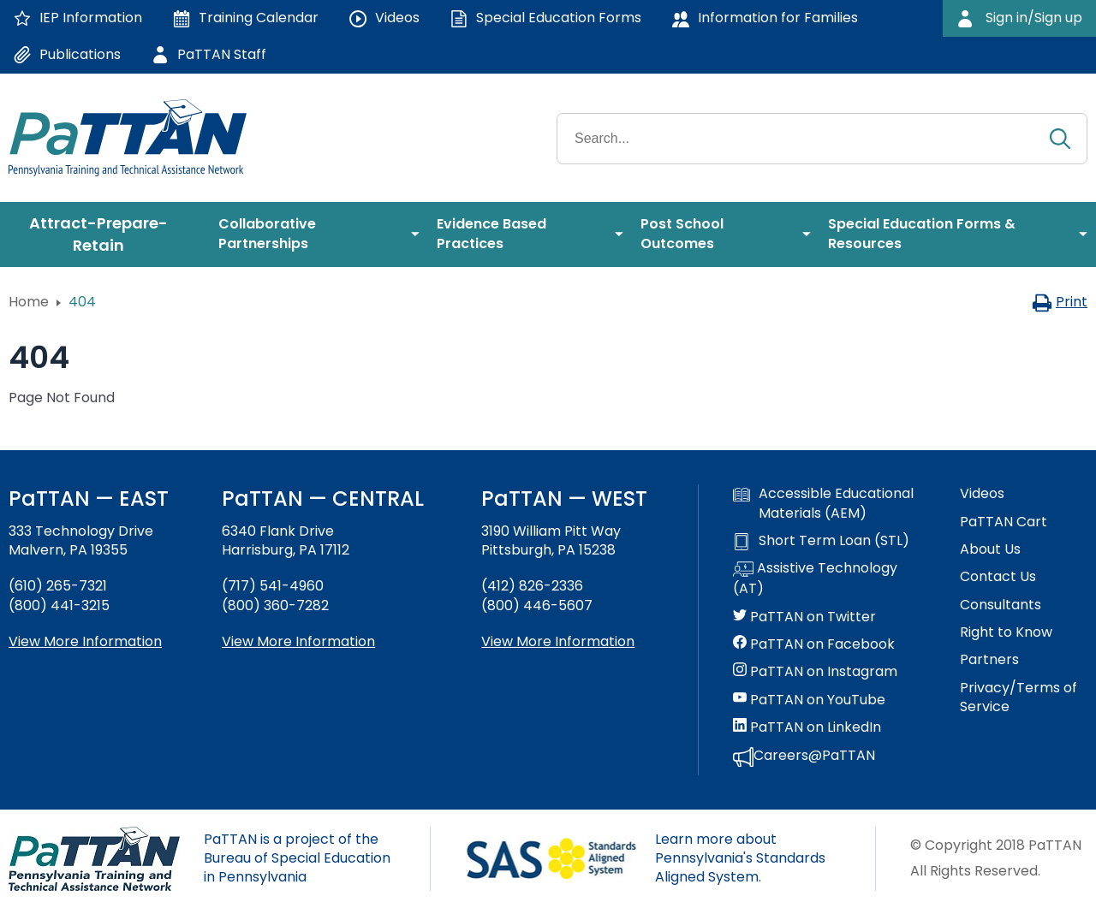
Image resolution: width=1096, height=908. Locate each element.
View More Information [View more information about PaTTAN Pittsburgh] (557, 641)
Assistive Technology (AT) (815, 578)
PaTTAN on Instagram (815, 671)
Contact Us (998, 576)
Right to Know (1006, 632)
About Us (990, 549)
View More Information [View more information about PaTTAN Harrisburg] (298, 641)
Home (29, 302)
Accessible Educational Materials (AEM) (823, 503)
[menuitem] (105, 234)
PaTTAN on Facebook (814, 644)
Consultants (1000, 605)
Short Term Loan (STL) (821, 540)
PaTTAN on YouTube (809, 700)
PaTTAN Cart (1003, 522)
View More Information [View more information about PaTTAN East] (85, 641)
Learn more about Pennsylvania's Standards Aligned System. (740, 858)
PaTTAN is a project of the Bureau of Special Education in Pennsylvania (297, 858)
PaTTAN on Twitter (804, 617)
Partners (989, 659)
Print (1059, 302)
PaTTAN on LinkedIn (807, 727)
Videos (982, 493)
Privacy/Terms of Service (1018, 697)
